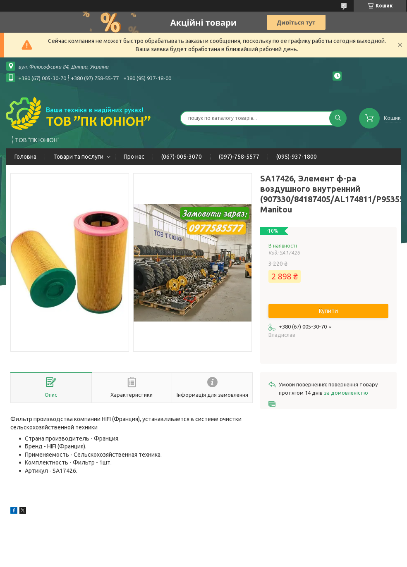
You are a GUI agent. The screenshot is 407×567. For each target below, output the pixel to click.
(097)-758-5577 (239, 157)
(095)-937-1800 (296, 157)
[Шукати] (338, 118)
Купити (328, 310)
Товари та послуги (78, 157)
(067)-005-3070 (181, 157)
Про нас (134, 157)
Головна (25, 157)
